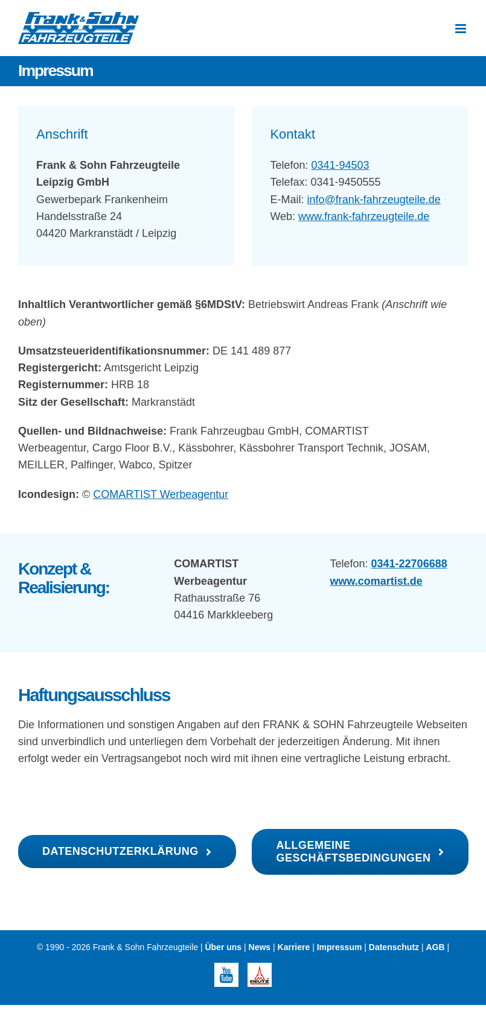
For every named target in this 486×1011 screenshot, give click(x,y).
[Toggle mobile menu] (461, 28)
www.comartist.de (376, 581)
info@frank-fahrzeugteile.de (373, 200)
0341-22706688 (409, 564)
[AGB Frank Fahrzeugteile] (360, 852)
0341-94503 (340, 165)
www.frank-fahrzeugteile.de (363, 216)
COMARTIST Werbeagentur (160, 494)
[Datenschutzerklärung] (127, 851)
